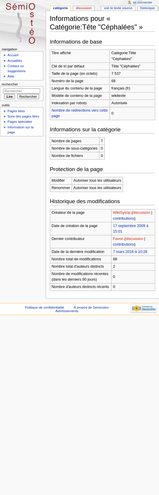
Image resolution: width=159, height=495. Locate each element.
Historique (147, 8)
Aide (10, 76)
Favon (118, 239)
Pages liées (16, 111)
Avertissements (66, 311)
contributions (123, 218)
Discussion (83, 8)
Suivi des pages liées (23, 116)
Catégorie (60, 8)
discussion (141, 213)
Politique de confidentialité (44, 307)
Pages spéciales (19, 121)
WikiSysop (121, 213)
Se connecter (143, 2)
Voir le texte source (118, 8)
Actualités (14, 60)
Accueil (12, 55)
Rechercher (10, 84)
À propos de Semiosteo (91, 307)
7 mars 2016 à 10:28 (130, 252)
